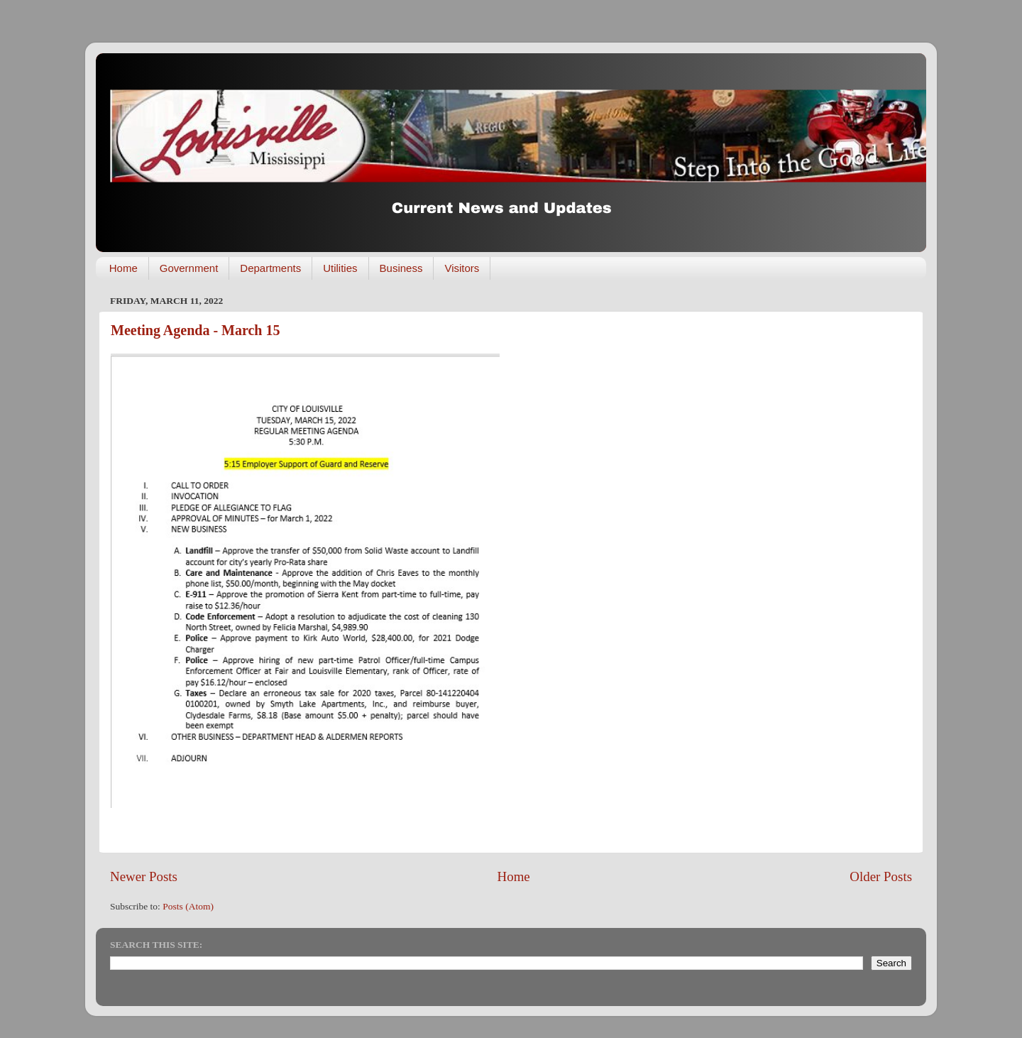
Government (189, 268)
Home (123, 268)
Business (401, 268)
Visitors (461, 268)
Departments (270, 268)
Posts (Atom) (188, 906)
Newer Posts (143, 876)
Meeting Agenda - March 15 (195, 330)
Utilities (340, 268)
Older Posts (881, 876)
